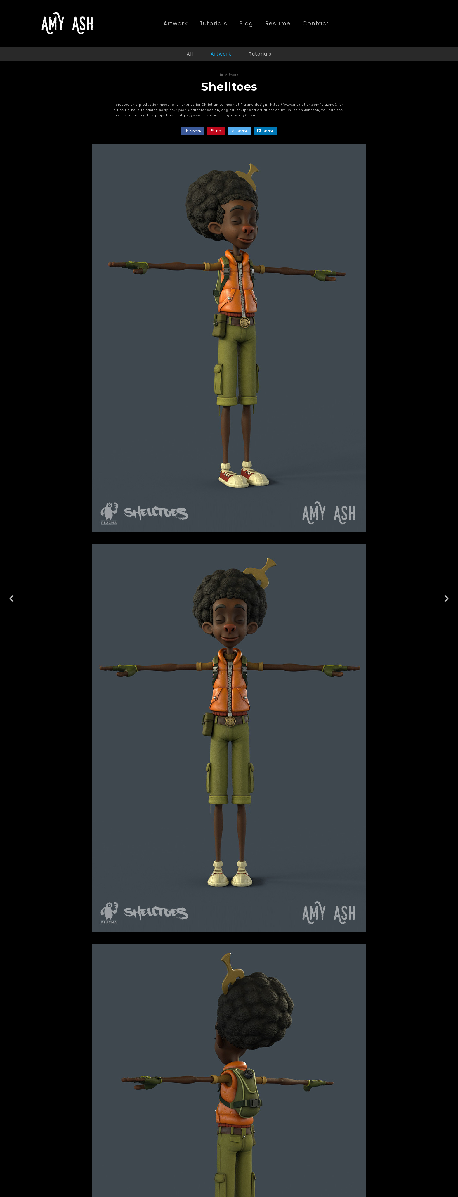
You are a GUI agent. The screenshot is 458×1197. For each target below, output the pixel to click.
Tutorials (213, 23)
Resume (278, 23)
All (190, 54)
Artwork (175, 23)
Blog (246, 23)
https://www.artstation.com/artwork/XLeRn (217, 115)
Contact (315, 23)
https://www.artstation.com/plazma (302, 105)
